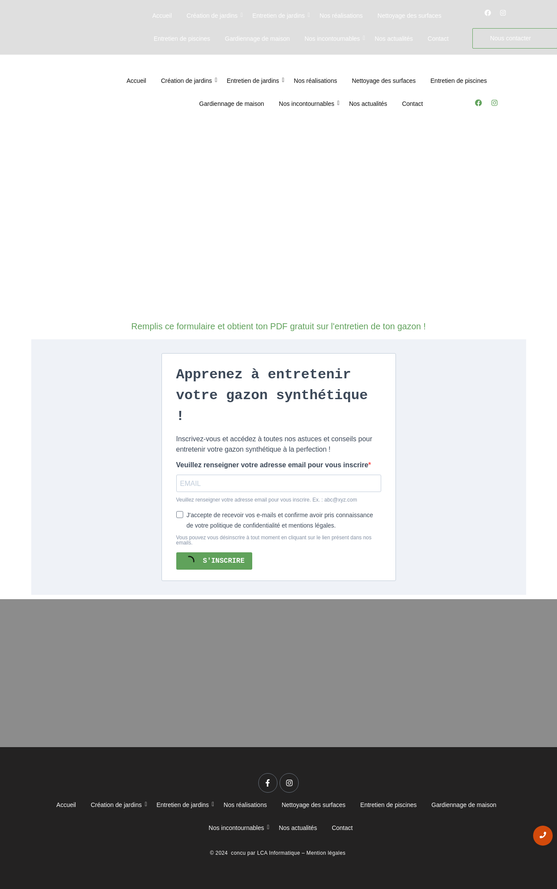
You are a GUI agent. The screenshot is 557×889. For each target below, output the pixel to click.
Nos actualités (394, 38)
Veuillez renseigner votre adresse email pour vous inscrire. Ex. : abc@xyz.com (266, 499)
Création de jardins (214, 15)
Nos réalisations (341, 15)
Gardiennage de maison (257, 38)
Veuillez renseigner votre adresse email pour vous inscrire (272, 465)
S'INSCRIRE (213, 561)
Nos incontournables (333, 38)
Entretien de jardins (280, 15)
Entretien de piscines (182, 38)
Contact (438, 38)
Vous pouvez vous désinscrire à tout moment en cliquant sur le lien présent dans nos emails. (274, 540)
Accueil (162, 15)
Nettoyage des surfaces (410, 15)
